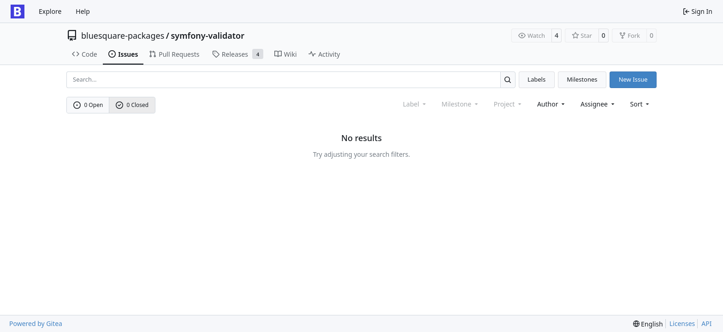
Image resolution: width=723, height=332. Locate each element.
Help (83, 11)
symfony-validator (207, 35)
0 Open (88, 105)
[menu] (640, 104)
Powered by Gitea (35, 323)
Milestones (582, 79)
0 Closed (132, 105)
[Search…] (508, 79)
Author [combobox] (551, 104)
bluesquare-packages (122, 35)
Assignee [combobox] (598, 104)
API (706, 323)
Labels (536, 79)
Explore (50, 11)
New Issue (633, 79)
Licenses (682, 323)
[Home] (17, 11)
